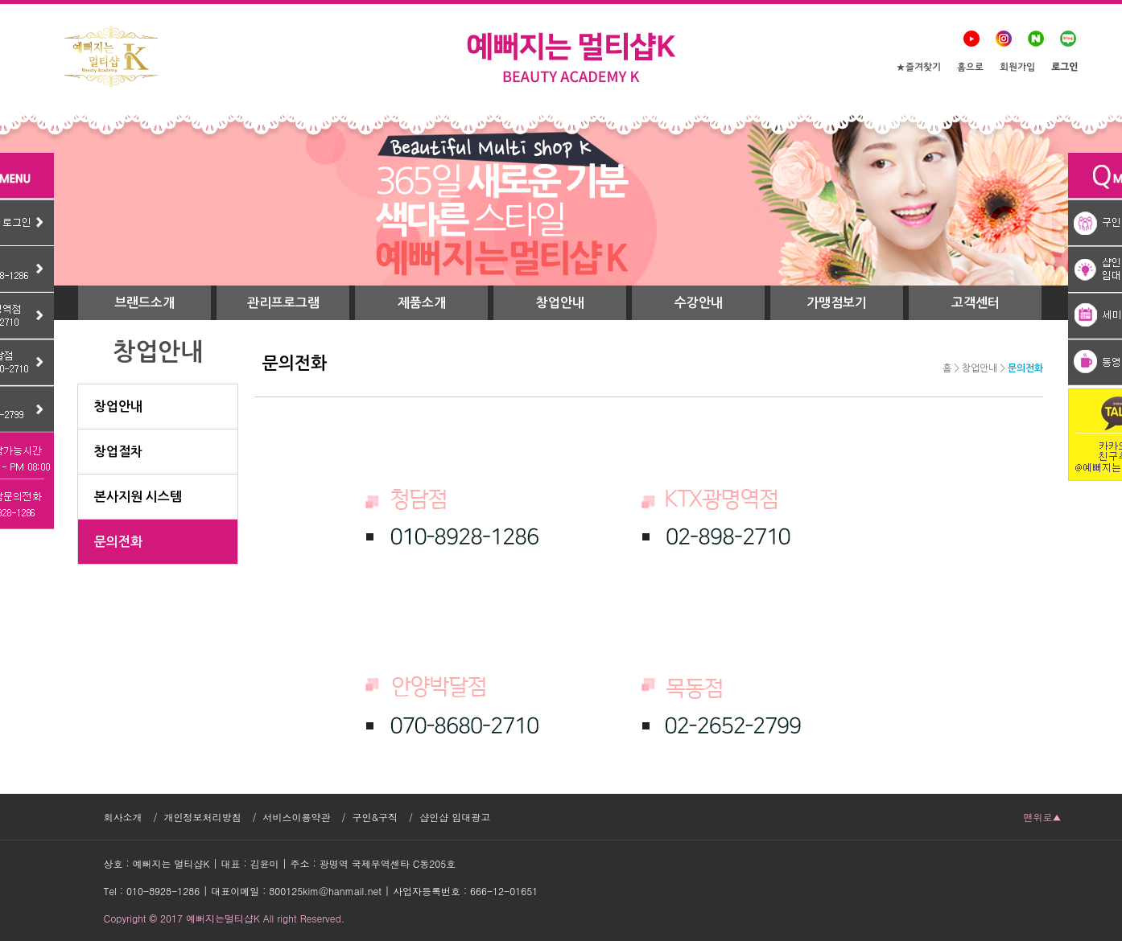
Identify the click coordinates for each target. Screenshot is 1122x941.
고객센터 (975, 303)
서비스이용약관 (297, 817)
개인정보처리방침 (202, 817)
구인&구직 (375, 817)
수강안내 (698, 303)
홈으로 (970, 68)
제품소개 (422, 303)
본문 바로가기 (0, 0)
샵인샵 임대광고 (454, 817)
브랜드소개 (144, 303)
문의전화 (1025, 368)
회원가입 (1017, 68)
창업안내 (560, 303)
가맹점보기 (836, 303)
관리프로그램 (283, 303)
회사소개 (123, 817)
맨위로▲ (1043, 817)
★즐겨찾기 (918, 68)
